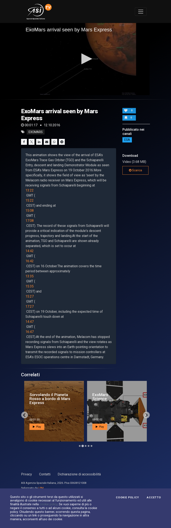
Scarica (135, 170)
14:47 (29, 322)
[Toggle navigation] (141, 11)
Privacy (26, 474)
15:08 (29, 211)
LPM (41, 487)
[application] (85, 59)
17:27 (29, 307)
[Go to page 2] (82, 446)
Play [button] (45, 426)
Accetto (154, 497)
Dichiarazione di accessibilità (79, 474)
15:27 (29, 296)
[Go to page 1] (80, 446)
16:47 (29, 332)
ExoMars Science (108, 396)
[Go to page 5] (91, 446)
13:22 (29, 190)
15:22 (29, 200)
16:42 (29, 261)
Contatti (44, 474)
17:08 (29, 221)
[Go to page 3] (85, 446)
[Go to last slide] (24, 415)
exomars (36, 132)
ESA (127, 140)
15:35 (29, 286)
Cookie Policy (127, 497)
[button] (85, 59)
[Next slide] (146, 415)
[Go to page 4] (88, 446)
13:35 (29, 276)
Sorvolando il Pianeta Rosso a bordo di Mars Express (58, 398)
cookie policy (48, 504)
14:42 (29, 251)
